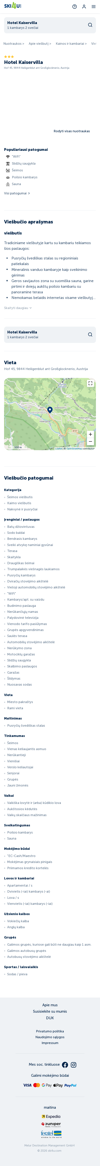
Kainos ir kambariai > (71, 44)
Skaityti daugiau (18, 308)
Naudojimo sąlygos (49, 1037)
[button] (90, 434)
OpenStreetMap (74, 448)
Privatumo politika (50, 1031)
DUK (50, 1018)
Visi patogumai (17, 193)
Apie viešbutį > (40, 44)
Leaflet (58, 448)
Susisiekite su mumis (50, 1011)
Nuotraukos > (13, 44)
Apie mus (50, 1005)
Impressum (50, 1043)
